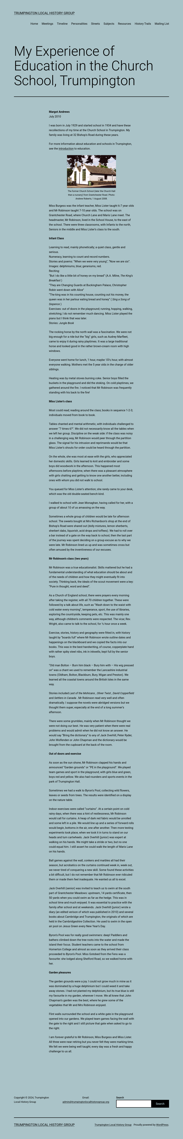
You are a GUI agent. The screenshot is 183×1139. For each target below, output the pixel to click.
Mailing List (162, 23)
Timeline (62, 23)
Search (120, 1097)
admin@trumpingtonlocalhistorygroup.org (86, 1101)
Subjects (109, 23)
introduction (66, 148)
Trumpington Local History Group (44, 13)
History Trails (143, 23)
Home (34, 23)
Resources (124, 23)
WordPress (162, 1124)
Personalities (79, 23)
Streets (95, 23)
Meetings (47, 23)
